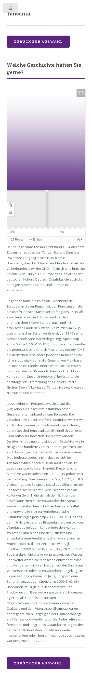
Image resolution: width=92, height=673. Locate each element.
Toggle (10, 9)
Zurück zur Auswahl (38, 41)
